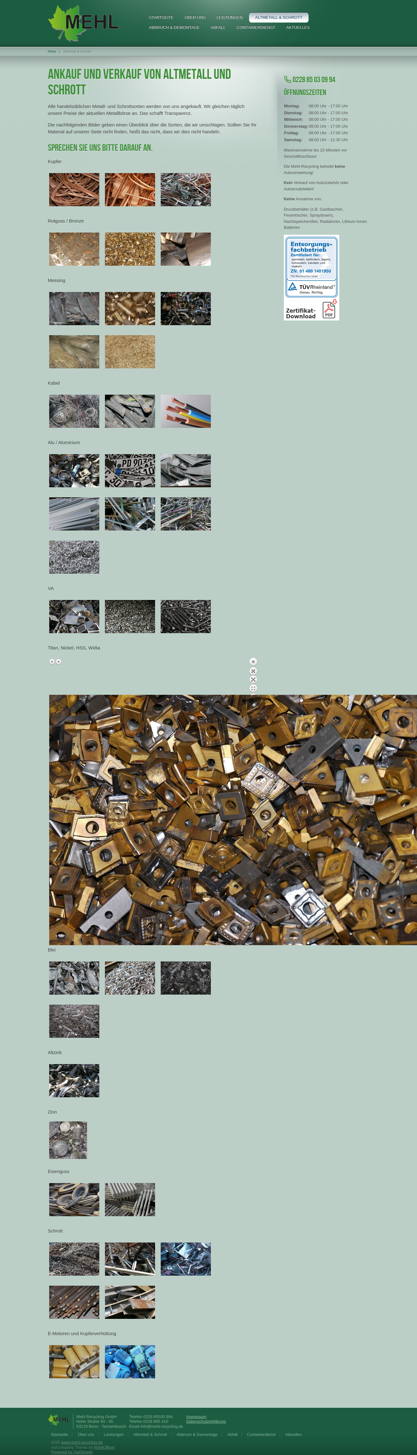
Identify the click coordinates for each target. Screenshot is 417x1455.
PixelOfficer (104, 1447)
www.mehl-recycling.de (82, 1442)
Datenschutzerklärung (206, 1421)
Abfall (218, 27)
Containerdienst (256, 27)
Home (52, 51)
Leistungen (229, 17)
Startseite (161, 17)
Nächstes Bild (58, 661)
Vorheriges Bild (52, 661)
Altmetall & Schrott (279, 17)
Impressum (196, 1416)
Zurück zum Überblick (253, 676)
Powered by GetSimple (72, 1452)
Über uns (195, 17)
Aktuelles (298, 27)
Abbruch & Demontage (174, 27)
